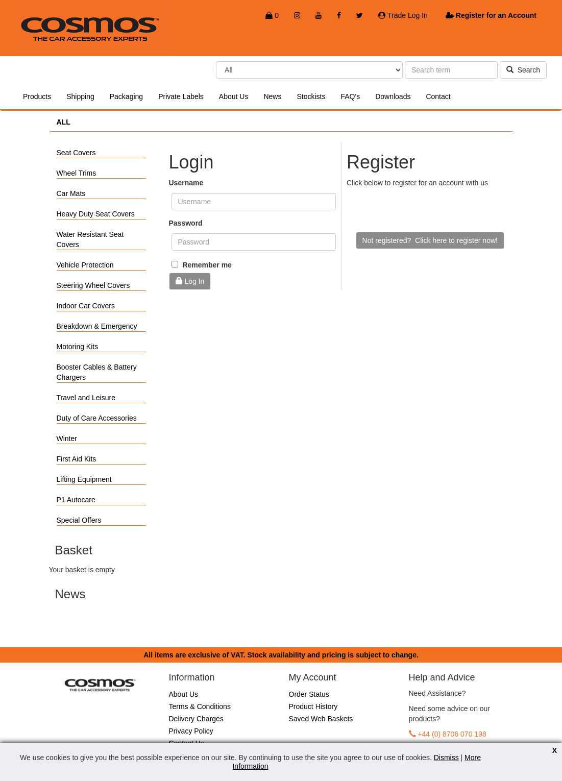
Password (186, 223)
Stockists (311, 96)
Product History (313, 706)
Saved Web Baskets (321, 719)
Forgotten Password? (203, 303)
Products (37, 96)
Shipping (80, 96)
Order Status (309, 694)
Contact (438, 96)
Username (186, 183)
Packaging (126, 96)
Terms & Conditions (200, 706)
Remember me (202, 265)
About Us (234, 96)
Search (523, 70)
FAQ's (350, 96)
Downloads (392, 96)
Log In (190, 281)
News (272, 96)
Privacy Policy (191, 731)
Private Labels (181, 96)
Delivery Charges (196, 719)
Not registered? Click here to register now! (430, 240)
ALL (63, 122)
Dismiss (446, 757)
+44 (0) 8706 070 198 (452, 734)
